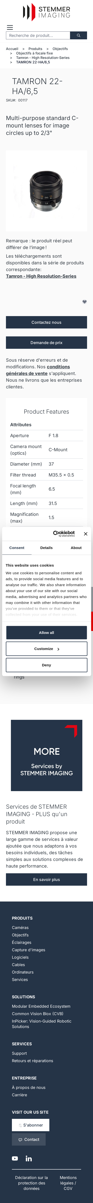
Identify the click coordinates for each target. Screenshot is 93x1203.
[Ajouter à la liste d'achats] (84, 301)
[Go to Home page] (46, 12)
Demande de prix (46, 342)
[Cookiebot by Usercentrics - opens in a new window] (55, 534)
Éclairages (21, 942)
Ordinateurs (22, 972)
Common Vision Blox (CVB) (37, 1013)
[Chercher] (78, 35)
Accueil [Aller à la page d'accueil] (12, 49)
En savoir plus (46, 879)
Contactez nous (46, 322)
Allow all (46, 632)
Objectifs (60, 49)
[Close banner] (85, 534)
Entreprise (24, 1078)
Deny (46, 665)
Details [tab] (46, 547)
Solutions (23, 996)
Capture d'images (28, 949)
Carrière (19, 1094)
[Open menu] (10, 27)
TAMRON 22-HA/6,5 (33, 62)
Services (20, 979)
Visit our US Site (30, 1112)
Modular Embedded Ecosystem (41, 1006)
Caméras (20, 927)
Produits (35, 49)
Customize (46, 649)
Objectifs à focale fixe (34, 53)
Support (19, 1053)
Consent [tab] (16, 547)
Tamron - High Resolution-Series (43, 57)
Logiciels (20, 957)
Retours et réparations (32, 1060)
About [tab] (76, 547)
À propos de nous (28, 1087)
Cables (18, 964)
